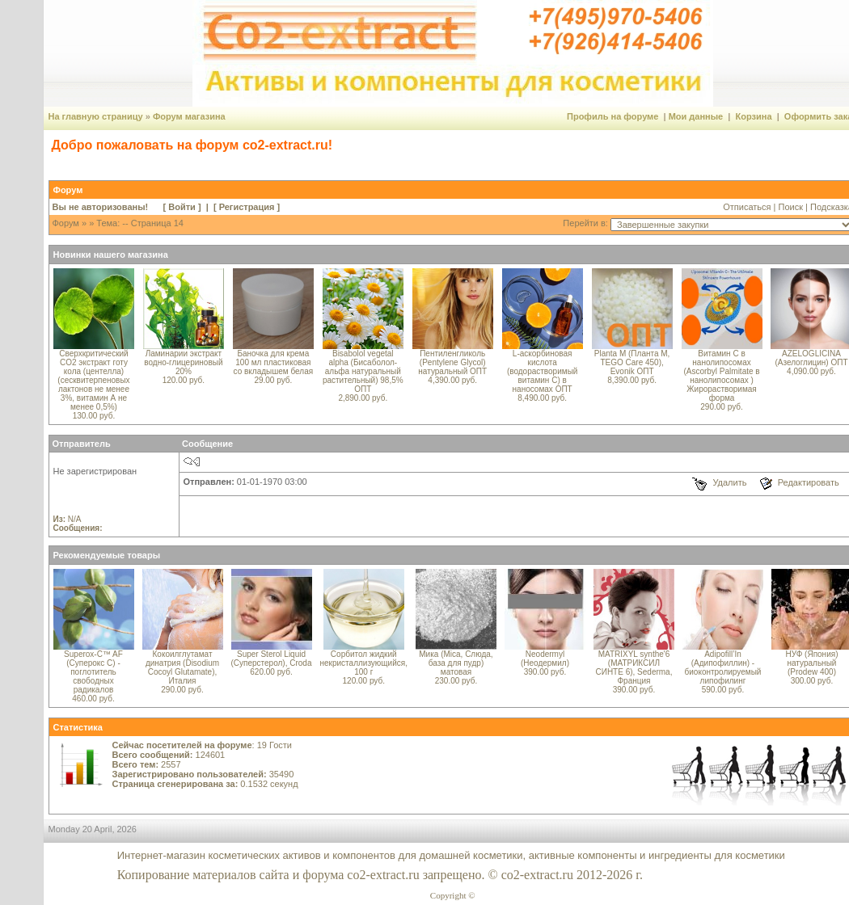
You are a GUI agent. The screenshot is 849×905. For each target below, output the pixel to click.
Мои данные (696, 116)
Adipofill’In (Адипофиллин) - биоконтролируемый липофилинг (723, 667)
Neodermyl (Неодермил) (545, 658)
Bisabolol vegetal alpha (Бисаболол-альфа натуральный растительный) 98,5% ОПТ (363, 371)
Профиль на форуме (612, 116)
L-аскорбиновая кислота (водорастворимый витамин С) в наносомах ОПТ (542, 371)
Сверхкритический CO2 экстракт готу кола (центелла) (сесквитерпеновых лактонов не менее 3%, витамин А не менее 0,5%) (93, 380)
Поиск (791, 207)
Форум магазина (189, 116)
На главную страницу (96, 116)
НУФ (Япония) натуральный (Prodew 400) (811, 663)
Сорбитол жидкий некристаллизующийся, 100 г (364, 663)
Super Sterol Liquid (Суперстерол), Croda (271, 658)
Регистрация (247, 207)
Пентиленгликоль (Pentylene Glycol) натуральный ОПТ (452, 362)
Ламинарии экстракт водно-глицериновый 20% (183, 362)
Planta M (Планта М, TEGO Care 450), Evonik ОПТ (632, 362)
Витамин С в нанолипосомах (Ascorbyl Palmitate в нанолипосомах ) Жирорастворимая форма (721, 375)
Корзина (754, 116)
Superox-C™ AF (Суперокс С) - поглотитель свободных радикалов (93, 672)
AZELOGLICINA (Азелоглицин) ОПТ (811, 358)
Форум (66, 223)
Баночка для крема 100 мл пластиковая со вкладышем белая (274, 362)
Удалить (729, 482)
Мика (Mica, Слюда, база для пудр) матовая (455, 663)
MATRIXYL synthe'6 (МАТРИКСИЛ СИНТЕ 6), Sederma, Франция (633, 667)
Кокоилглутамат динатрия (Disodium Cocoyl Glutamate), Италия (182, 667)
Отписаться (747, 207)
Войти (182, 207)
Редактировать (808, 482)
